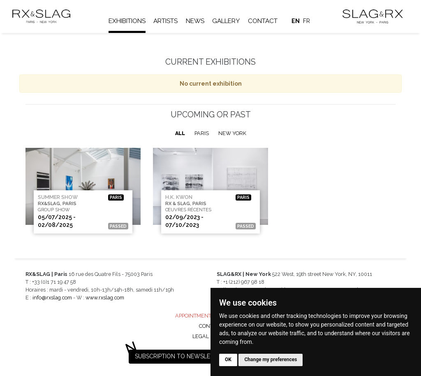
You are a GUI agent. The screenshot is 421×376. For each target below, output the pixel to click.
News (196, 21)
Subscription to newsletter (179, 356)
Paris (201, 133)
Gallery (227, 21)
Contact (263, 21)
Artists (166, 21)
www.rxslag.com (105, 297)
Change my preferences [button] (270, 359)
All (180, 133)
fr (307, 21)
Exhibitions (127, 21)
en (296, 21)
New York (232, 133)
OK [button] (228, 359)
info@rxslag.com (52, 297)
